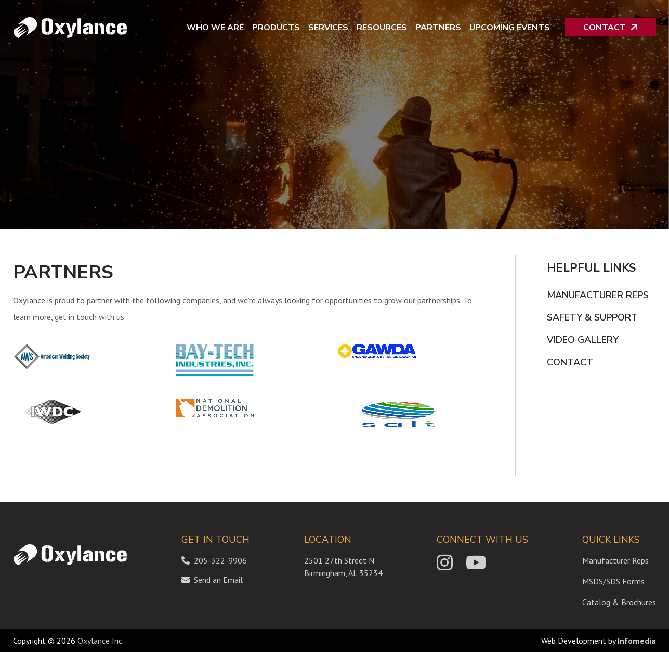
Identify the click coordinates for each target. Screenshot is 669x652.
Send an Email (218, 579)
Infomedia (637, 640)
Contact (604, 27)
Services (328, 27)
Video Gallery (583, 339)
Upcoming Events (509, 27)
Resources (382, 27)
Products (276, 27)
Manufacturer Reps (598, 295)
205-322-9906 (214, 560)
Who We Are (215, 27)
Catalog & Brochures (619, 602)
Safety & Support (592, 317)
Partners (438, 27)
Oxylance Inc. (100, 640)
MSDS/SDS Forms (613, 581)
